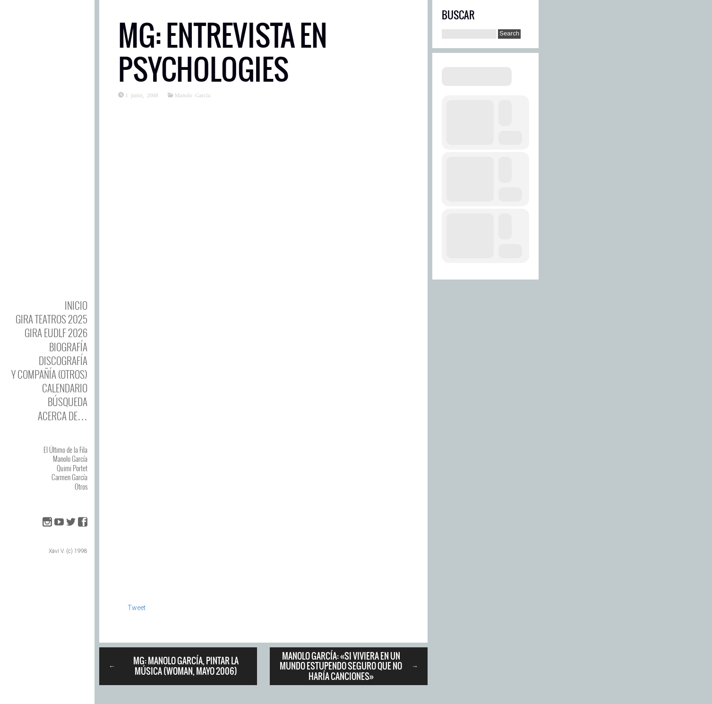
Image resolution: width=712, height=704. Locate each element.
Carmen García (69, 477)
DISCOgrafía (63, 360)
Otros (81, 486)
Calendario (64, 388)
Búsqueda (67, 401)
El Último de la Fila (65, 449)
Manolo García (70, 458)
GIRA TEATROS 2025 (51, 319)
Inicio (76, 305)
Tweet (137, 607)
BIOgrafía (68, 346)
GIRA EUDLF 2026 (56, 332)
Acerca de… (62, 415)
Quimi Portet (72, 468)
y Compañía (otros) (49, 374)
